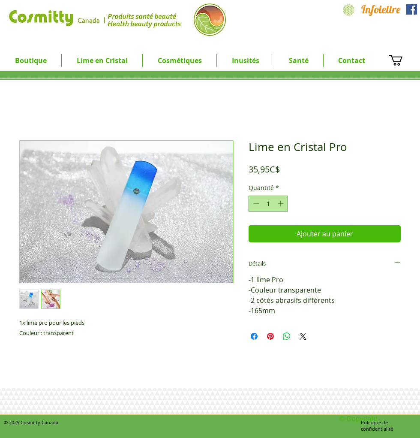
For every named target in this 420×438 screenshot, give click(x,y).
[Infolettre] (381, 9)
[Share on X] (303, 336)
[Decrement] (255, 203)
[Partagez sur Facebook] (254, 336)
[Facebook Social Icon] (411, 9)
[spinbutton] (268, 203)
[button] (102, 60)
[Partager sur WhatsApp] (287, 336)
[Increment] (281, 203)
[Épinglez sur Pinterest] (270, 336)
